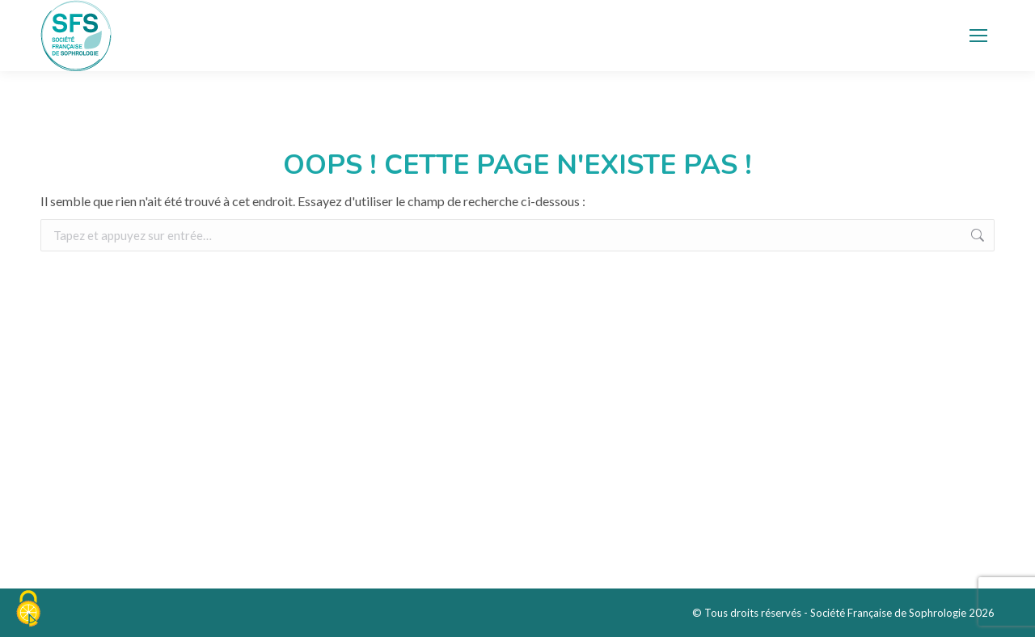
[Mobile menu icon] (978, 35)
